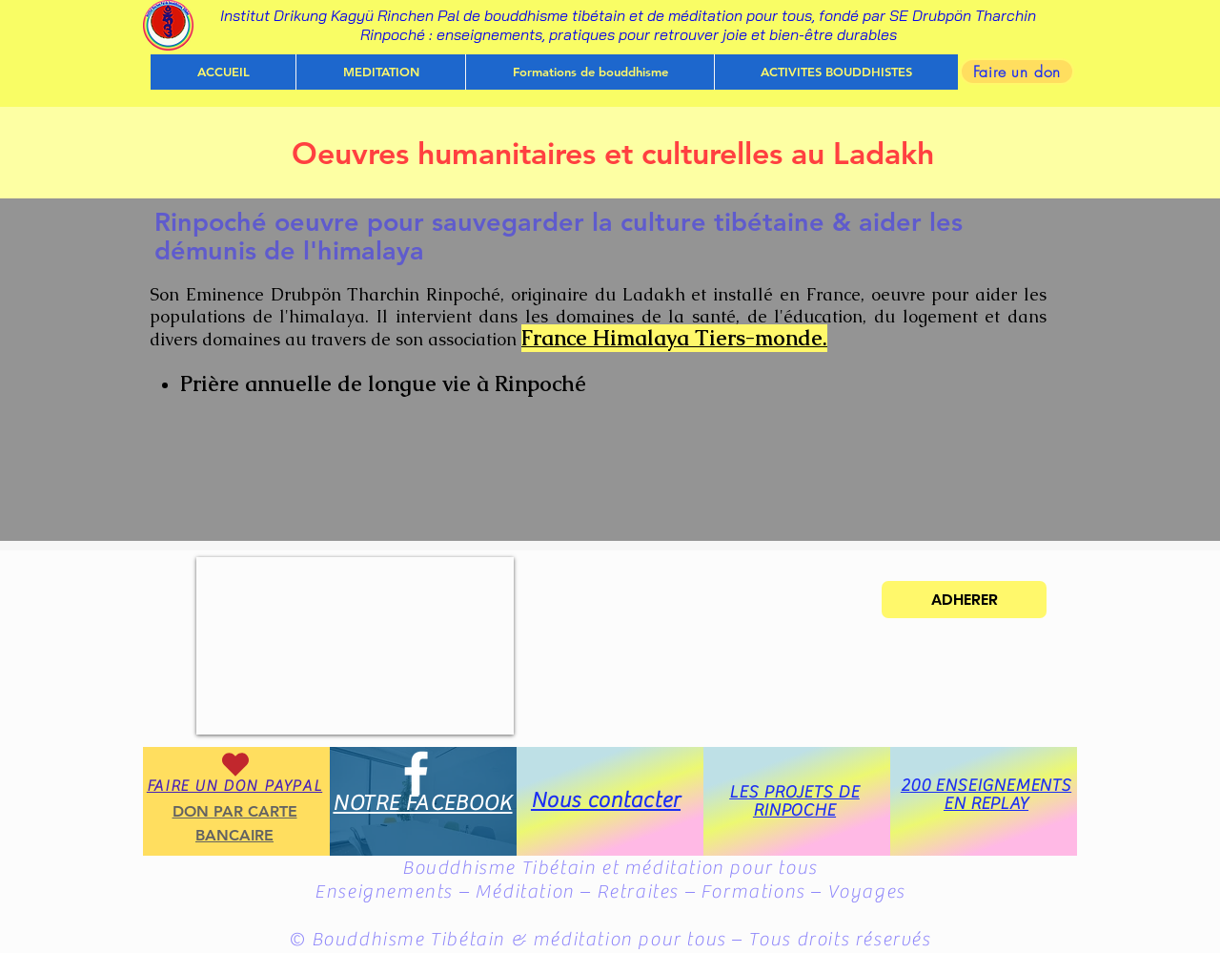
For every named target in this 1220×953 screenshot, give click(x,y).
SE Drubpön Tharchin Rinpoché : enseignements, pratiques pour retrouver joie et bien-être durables (698, 25)
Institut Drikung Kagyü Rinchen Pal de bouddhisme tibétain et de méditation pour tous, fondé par (554, 15)
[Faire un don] (1017, 71)
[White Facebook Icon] (416, 773)
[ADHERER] (964, 599)
